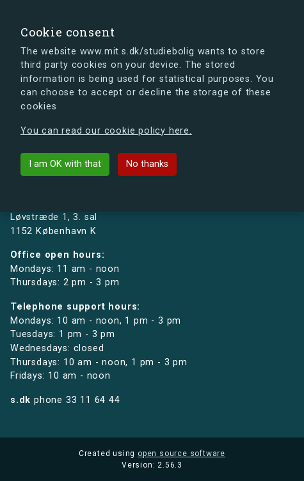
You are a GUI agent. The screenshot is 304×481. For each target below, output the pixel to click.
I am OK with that (65, 164)
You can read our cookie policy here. (106, 130)
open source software (181, 453)
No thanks (147, 164)
